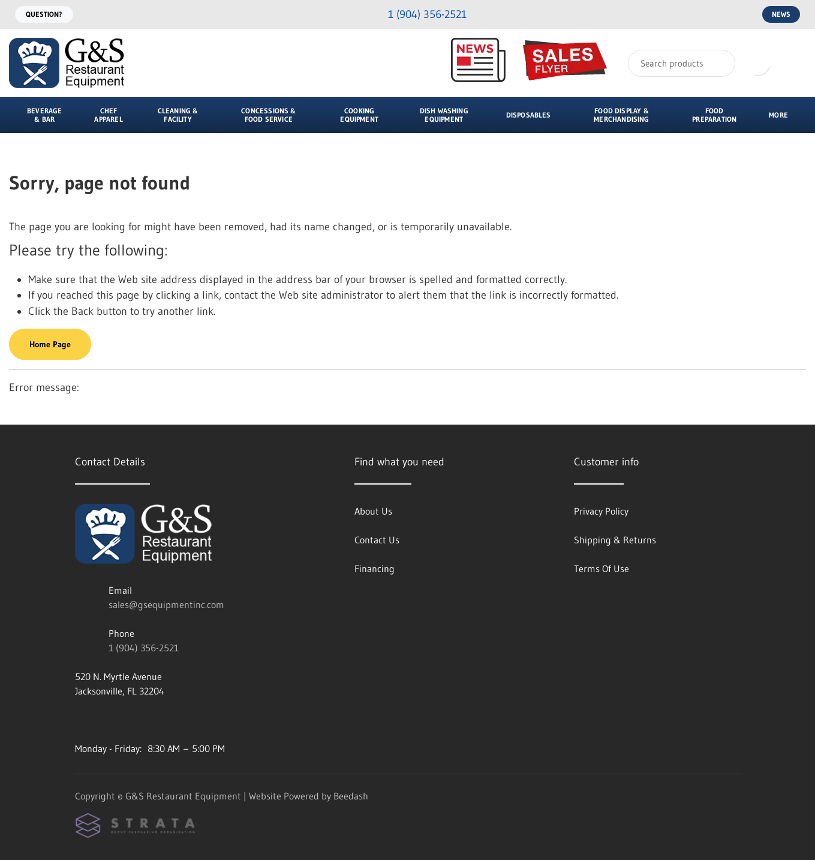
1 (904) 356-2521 (144, 648)
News (781, 14)
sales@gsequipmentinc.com (166, 605)
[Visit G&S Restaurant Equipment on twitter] (130, 720)
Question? (44, 14)
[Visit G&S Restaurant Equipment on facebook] (105, 720)
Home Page (50, 344)
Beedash (350, 796)
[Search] (681, 63)
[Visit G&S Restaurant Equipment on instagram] (80, 720)
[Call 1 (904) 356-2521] (418, 15)
